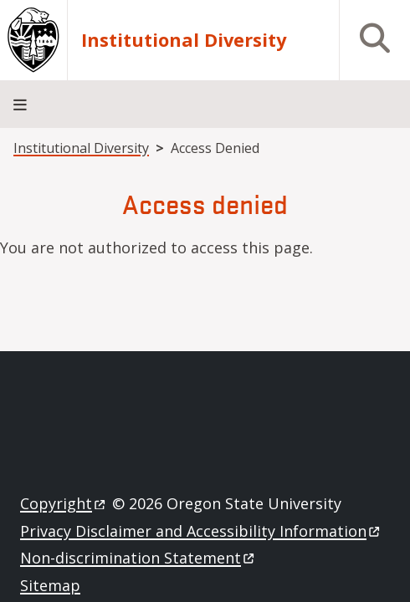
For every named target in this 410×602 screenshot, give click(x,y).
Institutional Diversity (183, 39)
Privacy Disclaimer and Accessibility (201, 531)
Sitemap (50, 585)
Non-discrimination (138, 558)
